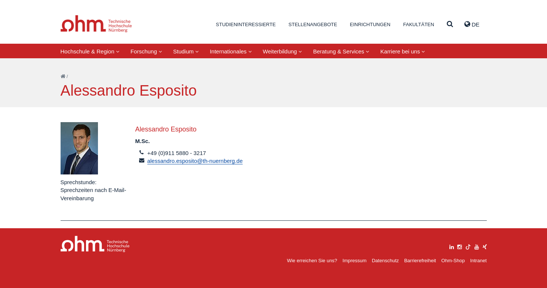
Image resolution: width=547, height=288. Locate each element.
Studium (186, 51)
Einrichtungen (370, 24)
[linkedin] (451, 246)
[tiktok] (468, 246)
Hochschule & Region (90, 51)
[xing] (485, 246)
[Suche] (450, 24)
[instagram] (459, 246)
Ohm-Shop (453, 260)
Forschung (146, 51)
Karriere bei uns (402, 51)
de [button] (471, 24)
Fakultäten (418, 24)
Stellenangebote (313, 24)
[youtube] (476, 246)
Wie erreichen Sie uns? (312, 260)
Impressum (354, 260)
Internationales (231, 51)
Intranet (478, 260)
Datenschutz (385, 260)
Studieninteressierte (246, 24)
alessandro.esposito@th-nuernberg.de (195, 161)
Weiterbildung (282, 51)
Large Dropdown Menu (95, 244)
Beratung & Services (341, 51)
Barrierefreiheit (420, 260)
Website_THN (96, 23)
